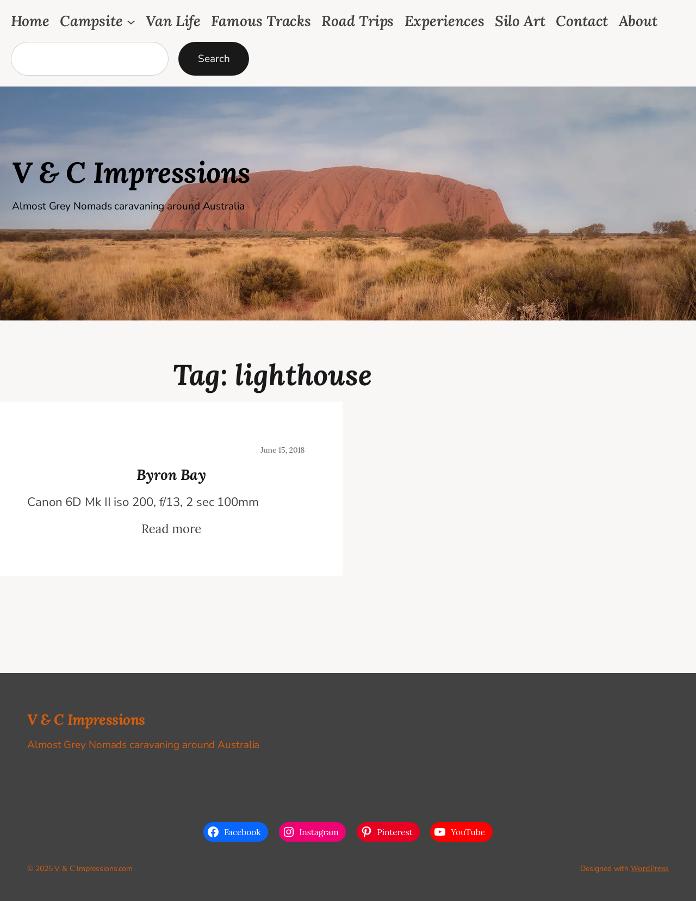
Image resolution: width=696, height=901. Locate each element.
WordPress (650, 868)
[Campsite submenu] (131, 21)
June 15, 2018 (282, 450)
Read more (171, 529)
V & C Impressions (131, 172)
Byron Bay (171, 474)
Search (213, 59)
